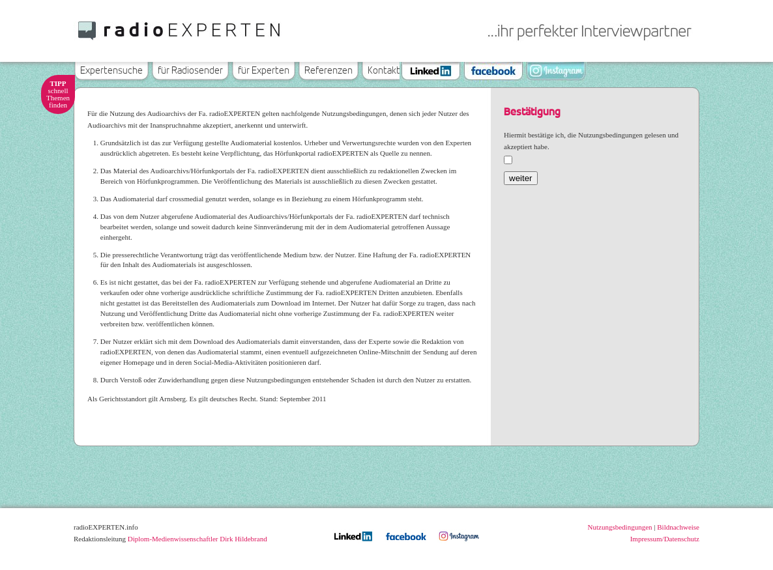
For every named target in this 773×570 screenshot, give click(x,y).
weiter (520, 178)
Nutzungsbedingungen (620, 527)
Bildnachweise (678, 527)
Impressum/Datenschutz (664, 539)
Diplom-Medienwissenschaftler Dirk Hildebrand (197, 539)
